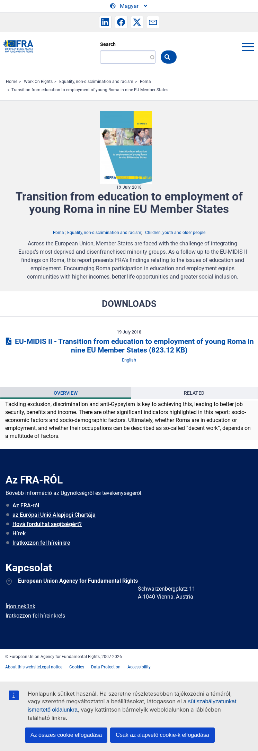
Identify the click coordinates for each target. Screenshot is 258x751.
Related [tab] (194, 393)
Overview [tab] (66, 393)
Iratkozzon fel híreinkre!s (35, 615)
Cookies (76, 667)
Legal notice (51, 667)
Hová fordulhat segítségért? (47, 524)
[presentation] (65, 393)
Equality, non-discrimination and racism (96, 81)
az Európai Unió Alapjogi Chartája (54, 514)
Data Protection (106, 667)
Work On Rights (38, 81)
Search (108, 44)
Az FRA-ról (25, 505)
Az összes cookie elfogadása (66, 735)
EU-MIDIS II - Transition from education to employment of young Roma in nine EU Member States (129, 345)
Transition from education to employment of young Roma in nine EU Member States (89, 89)
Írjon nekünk (20, 606)
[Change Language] (129, 6)
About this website (22, 667)
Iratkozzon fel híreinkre (41, 542)
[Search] (127, 57)
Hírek (19, 533)
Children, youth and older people (175, 232)
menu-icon (248, 46)
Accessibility (139, 667)
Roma (145, 81)
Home (11, 81)
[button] (105, 22)
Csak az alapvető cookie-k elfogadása (162, 735)
